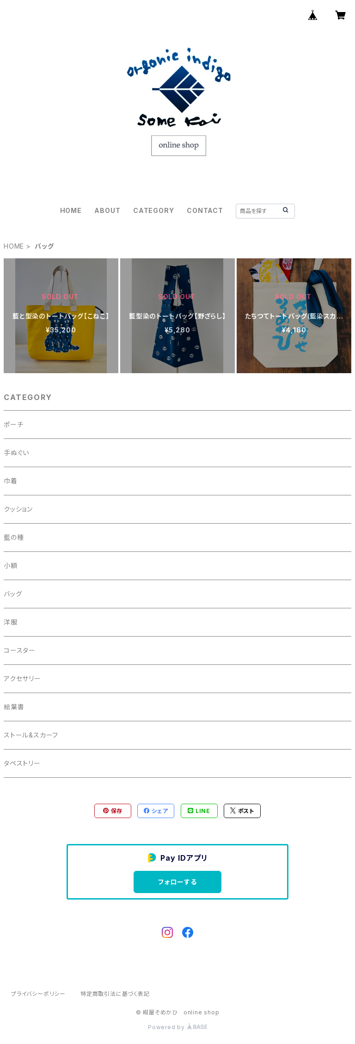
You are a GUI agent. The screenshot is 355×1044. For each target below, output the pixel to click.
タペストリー (22, 763)
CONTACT (205, 210)
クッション (18, 509)
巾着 (11, 481)
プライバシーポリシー (38, 993)
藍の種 (14, 537)
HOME (71, 210)
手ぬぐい (16, 452)
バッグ (13, 594)
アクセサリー (22, 678)
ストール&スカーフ (31, 735)
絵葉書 (14, 707)
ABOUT (107, 210)
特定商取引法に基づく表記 (115, 993)
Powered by (177, 1027)
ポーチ (13, 424)
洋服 (11, 622)
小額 (11, 565)
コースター (20, 650)
